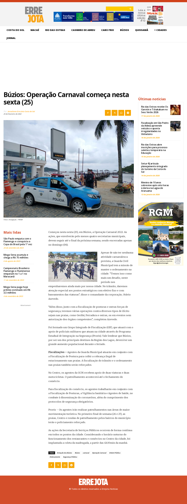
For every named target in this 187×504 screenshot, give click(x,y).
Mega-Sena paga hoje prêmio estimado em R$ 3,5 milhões (17, 289)
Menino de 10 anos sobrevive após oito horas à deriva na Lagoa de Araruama (155, 187)
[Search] (130, 8)
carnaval (86, 453)
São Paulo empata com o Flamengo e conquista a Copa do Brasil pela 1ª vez (18, 241)
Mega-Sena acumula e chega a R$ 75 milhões (16, 256)
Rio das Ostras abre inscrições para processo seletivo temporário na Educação (154, 149)
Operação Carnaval (99, 453)
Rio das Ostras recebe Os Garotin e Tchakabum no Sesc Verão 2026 (154, 109)
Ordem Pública (114, 453)
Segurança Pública (70, 457)
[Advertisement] (69, 66)
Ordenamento (55, 457)
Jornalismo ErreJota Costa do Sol (21, 111)
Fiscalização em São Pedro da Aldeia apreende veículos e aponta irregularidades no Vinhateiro (155, 128)
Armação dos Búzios (64, 453)
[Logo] (93, 481)
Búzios (77, 453)
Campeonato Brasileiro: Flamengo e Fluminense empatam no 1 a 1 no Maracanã (17, 272)
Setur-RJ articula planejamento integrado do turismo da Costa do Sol (154, 168)
